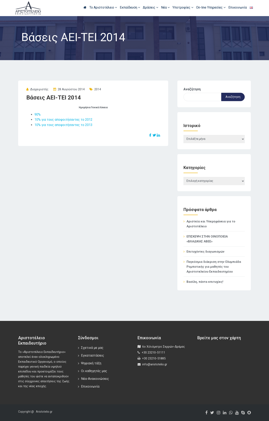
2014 (97, 89)
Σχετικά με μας (92, 348)
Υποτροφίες (182, 7)
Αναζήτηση (192, 89)
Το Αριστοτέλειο (103, 7)
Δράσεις (150, 7)
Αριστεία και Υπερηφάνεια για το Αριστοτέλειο (211, 224)
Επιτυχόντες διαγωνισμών (205, 251)
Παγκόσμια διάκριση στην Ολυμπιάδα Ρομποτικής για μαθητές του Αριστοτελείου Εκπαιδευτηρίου (214, 266)
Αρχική (85, 7)
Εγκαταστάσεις (92, 355)
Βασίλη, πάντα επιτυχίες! (205, 282)
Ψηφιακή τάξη (91, 363)
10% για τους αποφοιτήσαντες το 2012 (63, 120)
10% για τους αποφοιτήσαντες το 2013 (63, 125)
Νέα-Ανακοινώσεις (95, 379)
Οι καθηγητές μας (94, 371)
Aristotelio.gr (44, 411)
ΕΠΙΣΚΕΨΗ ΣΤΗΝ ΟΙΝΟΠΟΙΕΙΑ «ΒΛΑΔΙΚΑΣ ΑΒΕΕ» (207, 239)
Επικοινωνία (237, 7)
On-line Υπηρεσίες (211, 7)
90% (37, 114)
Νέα (165, 7)
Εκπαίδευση (130, 7)
